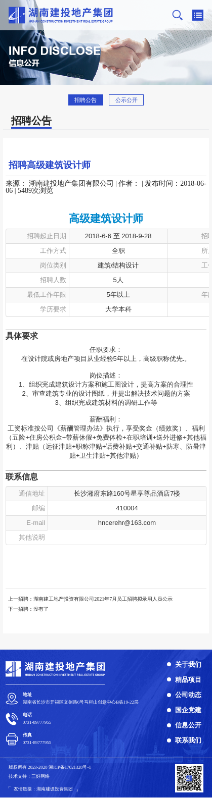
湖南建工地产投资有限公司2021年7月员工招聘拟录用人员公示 (103, 599)
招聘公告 (85, 100)
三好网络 (40, 776)
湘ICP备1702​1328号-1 (70, 767)
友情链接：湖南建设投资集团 (43, 788)
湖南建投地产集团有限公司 (71, 183)
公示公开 (126, 100)
